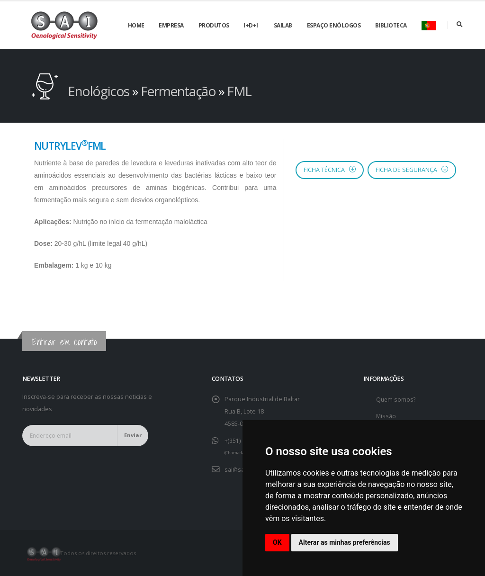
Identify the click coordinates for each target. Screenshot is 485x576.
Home (136, 25)
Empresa (171, 25)
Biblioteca (391, 25)
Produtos (213, 25)
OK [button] (277, 542)
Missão (386, 416)
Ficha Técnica (330, 170)
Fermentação (179, 91)
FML (239, 91)
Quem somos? (396, 399)
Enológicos (100, 91)
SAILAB (283, 25)
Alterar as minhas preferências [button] (344, 542)
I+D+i (250, 25)
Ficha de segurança (412, 170)
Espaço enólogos (334, 25)
